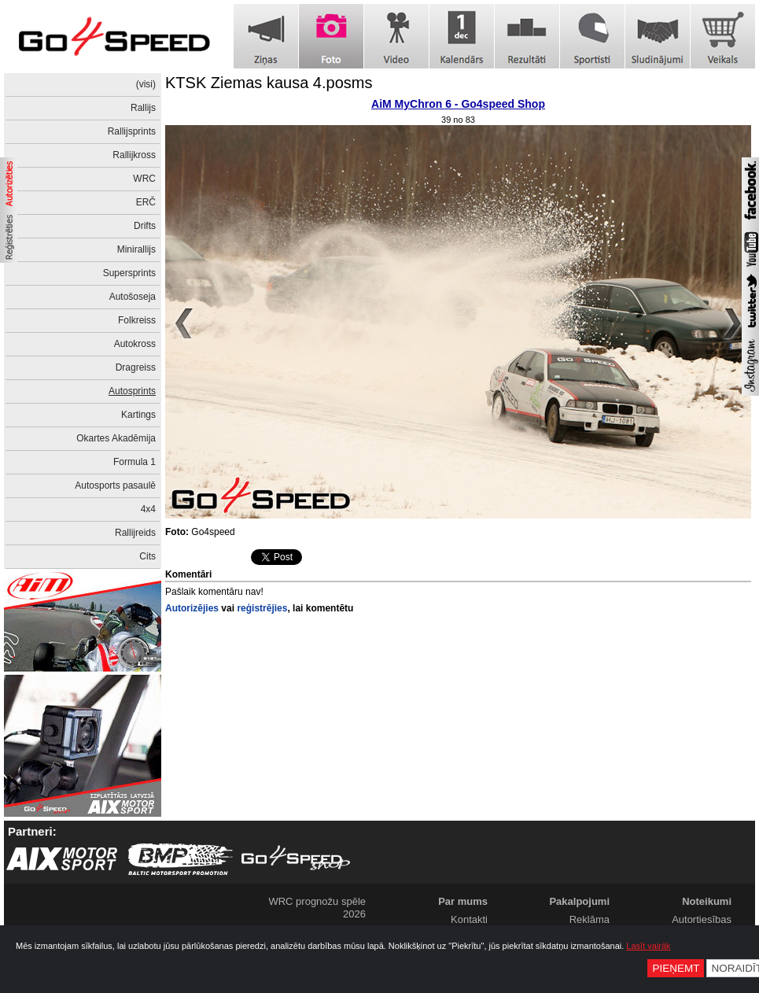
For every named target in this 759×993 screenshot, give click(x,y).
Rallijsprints (132, 131)
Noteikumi (706, 901)
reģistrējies (262, 608)
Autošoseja (132, 296)
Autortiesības (701, 919)
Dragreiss (136, 367)
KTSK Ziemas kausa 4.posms (268, 82)
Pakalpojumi (579, 901)
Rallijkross (134, 155)
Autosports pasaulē (115, 485)
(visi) (146, 84)
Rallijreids (135, 532)
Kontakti (469, 919)
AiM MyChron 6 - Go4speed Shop (458, 104)
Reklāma (589, 919)
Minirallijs (136, 249)
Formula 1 (134, 461)
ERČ (146, 202)
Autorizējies (192, 608)
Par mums (463, 901)
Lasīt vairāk (648, 946)
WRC (144, 178)
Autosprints (132, 391)
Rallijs (143, 107)
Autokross (135, 343)
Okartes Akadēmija (116, 438)
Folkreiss (137, 320)
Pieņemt (675, 968)
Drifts (145, 225)
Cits (147, 556)
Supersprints (129, 273)
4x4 (148, 509)
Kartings (138, 414)
